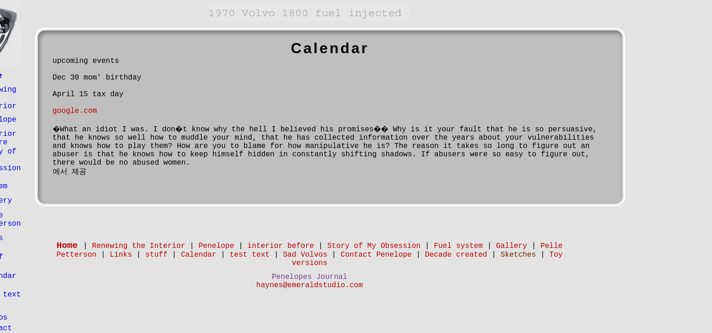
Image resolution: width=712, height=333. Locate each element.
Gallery (42, 201)
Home (38, 76)
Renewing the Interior (185, 246)
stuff (38, 257)
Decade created (503, 255)
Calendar (45, 276)
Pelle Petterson (47, 219)
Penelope (45, 120)
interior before (45, 138)
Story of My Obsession (420, 246)
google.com (121, 111)
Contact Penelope (422, 255)
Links (38, 238)
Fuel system (40, 182)
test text (47, 294)
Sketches (565, 255)
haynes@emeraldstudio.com (356, 285)
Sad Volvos (40, 313)
